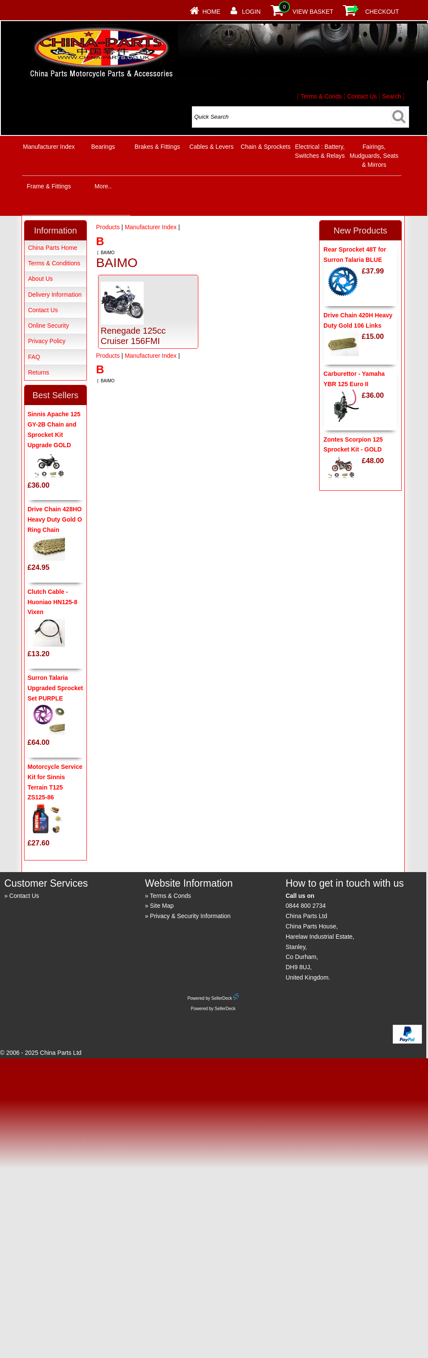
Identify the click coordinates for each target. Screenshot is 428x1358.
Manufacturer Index (49, 146)
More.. (103, 186)
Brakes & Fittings (157, 146)
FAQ (34, 356)
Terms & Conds (321, 96)
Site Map (162, 905)
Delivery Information (55, 294)
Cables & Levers (211, 146)
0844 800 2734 (306, 905)
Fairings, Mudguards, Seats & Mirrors (374, 155)
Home (211, 11)
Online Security (48, 325)
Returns (38, 372)
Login (251, 11)
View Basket (313, 11)
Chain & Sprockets (266, 146)
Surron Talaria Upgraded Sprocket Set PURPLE (55, 688)
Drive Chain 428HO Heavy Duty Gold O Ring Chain (55, 519)
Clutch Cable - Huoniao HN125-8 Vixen (52, 602)
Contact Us (362, 96)
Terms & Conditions (54, 263)
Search (391, 96)
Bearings (103, 146)
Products (108, 227)
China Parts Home (52, 247)
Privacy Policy (46, 341)
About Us (40, 278)
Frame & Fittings (49, 186)
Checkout (382, 11)
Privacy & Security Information (190, 916)
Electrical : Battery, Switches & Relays (320, 151)
